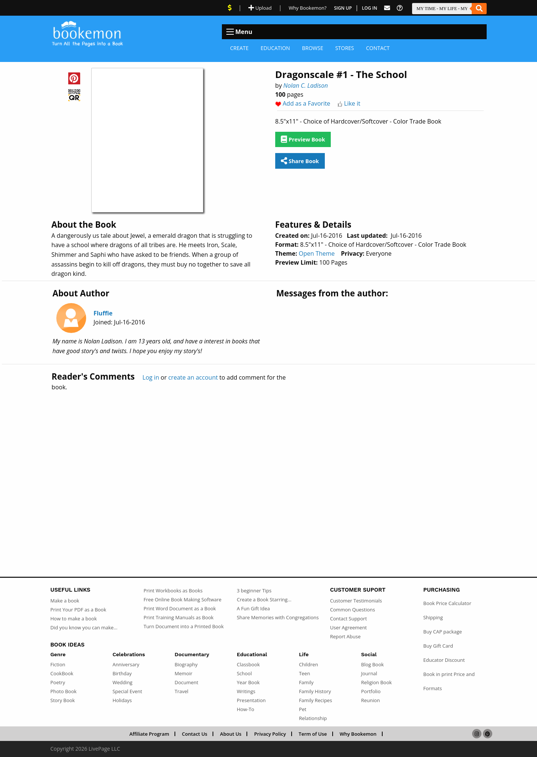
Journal (369, 673)
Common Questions (352, 609)
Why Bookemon (358, 734)
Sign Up (343, 8)
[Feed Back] (387, 8)
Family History (315, 691)
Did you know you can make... (83, 627)
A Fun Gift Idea (253, 608)
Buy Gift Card (438, 645)
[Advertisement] (268, 467)
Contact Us (194, 734)
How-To (245, 709)
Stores (344, 48)
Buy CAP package (442, 631)
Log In (369, 8)
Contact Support (348, 618)
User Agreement (348, 627)
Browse (312, 48)
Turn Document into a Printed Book (184, 626)
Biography (186, 664)
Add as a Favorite (306, 103)
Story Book (62, 700)
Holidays (122, 700)
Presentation (251, 700)
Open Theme (317, 253)
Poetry (57, 682)
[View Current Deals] (230, 7)
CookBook (61, 673)
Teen (304, 673)
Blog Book (372, 664)
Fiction (57, 664)
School (244, 673)
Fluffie (103, 313)
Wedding (123, 682)
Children (308, 664)
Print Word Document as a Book (180, 608)
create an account (193, 377)
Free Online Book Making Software (183, 599)
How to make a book (73, 618)
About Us (230, 734)
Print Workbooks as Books (173, 590)
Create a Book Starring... (264, 599)
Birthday (122, 673)
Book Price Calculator (447, 603)
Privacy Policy (270, 734)
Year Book (248, 682)
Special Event (127, 691)
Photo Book (63, 691)
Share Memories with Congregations (278, 617)
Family (306, 682)
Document (186, 682)
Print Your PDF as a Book (78, 609)
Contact (377, 48)
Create (239, 48)
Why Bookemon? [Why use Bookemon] (307, 7)
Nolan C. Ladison (305, 85)
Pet (303, 709)
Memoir (183, 673)
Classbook (248, 664)
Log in (150, 377)
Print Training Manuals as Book (179, 617)
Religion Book (376, 682)
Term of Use (313, 734)
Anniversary (126, 664)
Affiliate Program (149, 734)
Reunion (370, 700)
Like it (352, 103)
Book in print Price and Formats (449, 681)
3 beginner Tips (254, 590)
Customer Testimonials (356, 600)
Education (275, 48)
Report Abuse (345, 636)
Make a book (64, 600)
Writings (246, 691)
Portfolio (370, 691)
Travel (181, 691)
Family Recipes (315, 700)
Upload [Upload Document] (259, 7)
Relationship (313, 718)
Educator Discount (444, 660)
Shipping (433, 617)
